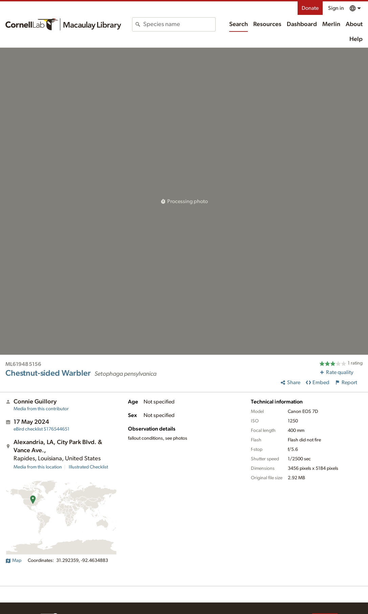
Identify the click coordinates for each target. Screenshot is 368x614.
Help (356, 39)
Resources (267, 24)
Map (13, 560)
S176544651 (41, 429)
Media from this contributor (41, 409)
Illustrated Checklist (88, 467)
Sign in (336, 8)
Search (238, 24)
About (354, 24)
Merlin (331, 24)
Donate (310, 8)
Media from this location (38, 467)
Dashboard (302, 24)
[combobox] (179, 24)
